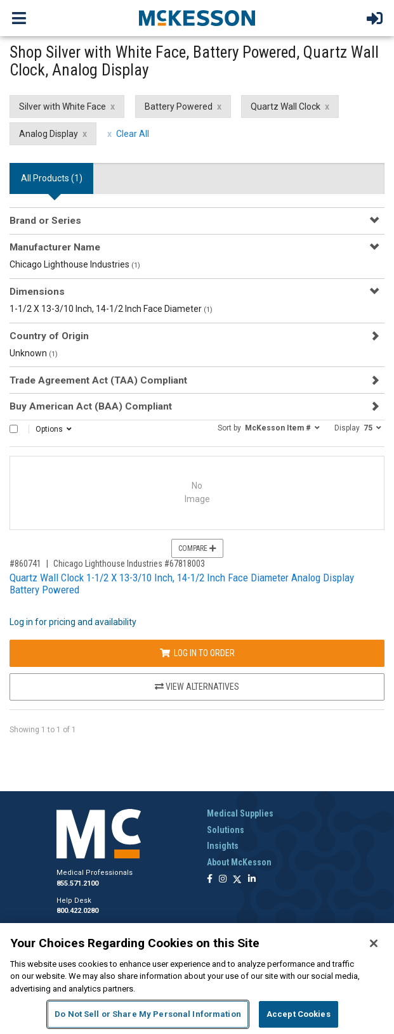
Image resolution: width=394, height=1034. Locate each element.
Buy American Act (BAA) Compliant (91, 406)
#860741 (25, 564)
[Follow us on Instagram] (223, 880)
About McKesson (239, 862)
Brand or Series (45, 220)
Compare (197, 548)
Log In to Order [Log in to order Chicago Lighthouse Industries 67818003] (197, 653)
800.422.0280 (77, 911)
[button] (269, 427)
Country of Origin (49, 336)
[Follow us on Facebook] (210, 880)
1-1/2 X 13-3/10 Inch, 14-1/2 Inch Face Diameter (111, 309)
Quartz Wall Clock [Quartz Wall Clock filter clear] (285, 106)
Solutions (225, 830)
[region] (197, 978)
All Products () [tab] (51, 178)
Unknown (34, 353)
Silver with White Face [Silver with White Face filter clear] (62, 106)
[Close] (374, 943)
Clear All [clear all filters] (132, 134)
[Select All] (14, 429)
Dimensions (37, 291)
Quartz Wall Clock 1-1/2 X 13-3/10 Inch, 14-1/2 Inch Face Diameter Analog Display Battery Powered (182, 583)
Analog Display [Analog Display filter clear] (48, 134)
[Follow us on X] (237, 880)
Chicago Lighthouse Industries (75, 264)
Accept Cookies (298, 1014)
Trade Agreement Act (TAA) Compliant (98, 380)
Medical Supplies (240, 813)
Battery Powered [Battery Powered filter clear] (179, 106)
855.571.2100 (77, 883)
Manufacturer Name (55, 247)
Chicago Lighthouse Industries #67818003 (129, 564)
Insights (223, 846)
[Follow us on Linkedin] (252, 880)
